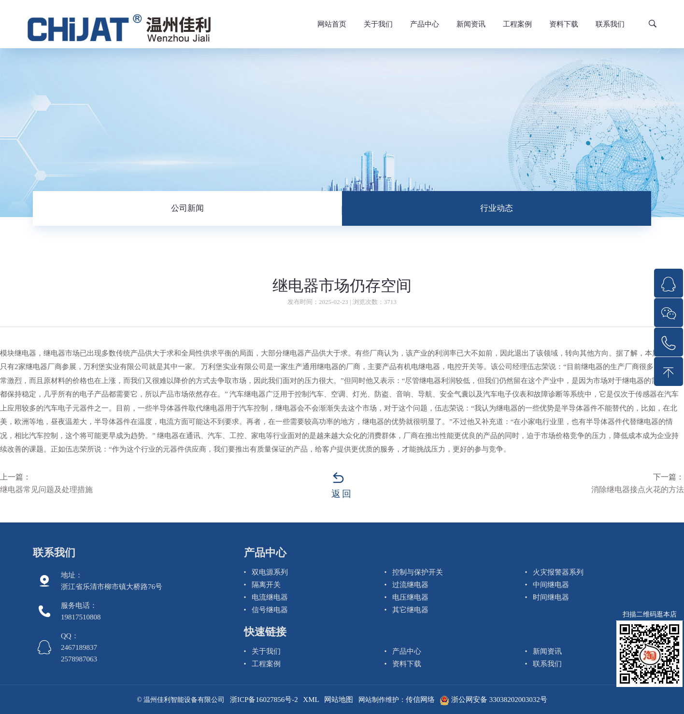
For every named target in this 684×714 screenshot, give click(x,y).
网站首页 (331, 24)
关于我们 (378, 24)
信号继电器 (270, 610)
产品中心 (424, 24)
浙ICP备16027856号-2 (264, 699)
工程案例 (517, 24)
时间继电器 (551, 597)
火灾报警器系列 (558, 572)
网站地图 (338, 699)
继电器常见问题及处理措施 (46, 489)
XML (311, 699)
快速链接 (265, 632)
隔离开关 (266, 585)
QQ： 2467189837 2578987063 (79, 647)
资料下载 (563, 24)
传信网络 (420, 699)
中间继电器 (551, 585)
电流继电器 (270, 597)
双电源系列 (270, 572)
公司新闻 (187, 208)
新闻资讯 (470, 24)
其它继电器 (410, 610)
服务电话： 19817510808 (81, 611)
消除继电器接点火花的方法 (637, 489)
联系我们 (610, 24)
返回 (342, 493)
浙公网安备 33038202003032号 (493, 699)
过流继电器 (410, 585)
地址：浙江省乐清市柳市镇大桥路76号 (111, 580)
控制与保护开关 (417, 572)
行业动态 (496, 208)
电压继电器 (410, 597)
